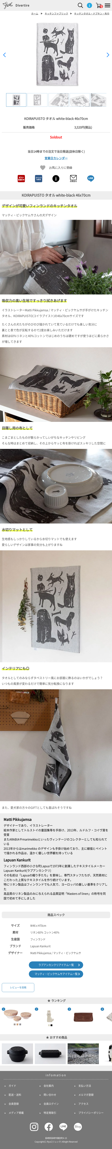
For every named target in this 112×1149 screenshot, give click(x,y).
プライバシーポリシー (91, 1113)
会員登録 (14, 1104)
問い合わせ (50, 1094)
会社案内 (49, 1085)
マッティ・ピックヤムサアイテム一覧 (56, 974)
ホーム (34, 13)
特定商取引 (50, 1113)
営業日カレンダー (56, 158)
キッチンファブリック (56, 13)
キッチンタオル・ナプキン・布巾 (91, 13)
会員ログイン (51, 1104)
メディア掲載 (16, 1113)
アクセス (83, 1104)
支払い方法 (84, 1085)
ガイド (12, 1085)
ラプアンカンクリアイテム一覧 (56, 965)
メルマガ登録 (86, 1094)
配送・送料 (15, 1094)
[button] (107, 55)
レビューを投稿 (18, 987)
